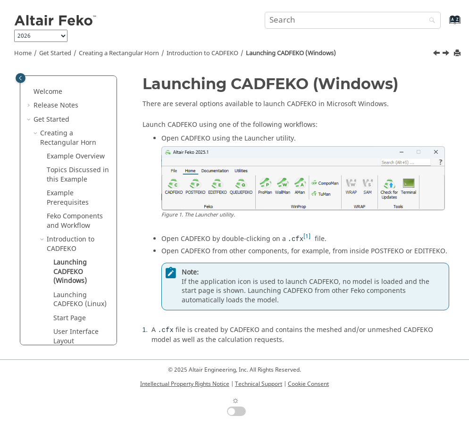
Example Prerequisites (68, 198)
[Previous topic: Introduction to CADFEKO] (437, 54)
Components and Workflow (75, 221)
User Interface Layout (76, 336)
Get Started (55, 53)
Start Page (69, 318)
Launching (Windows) (291, 53)
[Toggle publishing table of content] (20, 78)
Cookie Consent (308, 384)
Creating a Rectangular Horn (119, 53)
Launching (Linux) (80, 299)
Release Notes (56, 105)
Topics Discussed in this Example (78, 174)
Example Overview (76, 156)
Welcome (48, 92)
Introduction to (202, 53)
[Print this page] (458, 53)
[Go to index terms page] (444, 24)
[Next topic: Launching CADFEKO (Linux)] (447, 54)
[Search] (430, 21)
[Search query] (353, 20)
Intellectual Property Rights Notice (184, 384)
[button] (30, 92)
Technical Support (258, 384)
